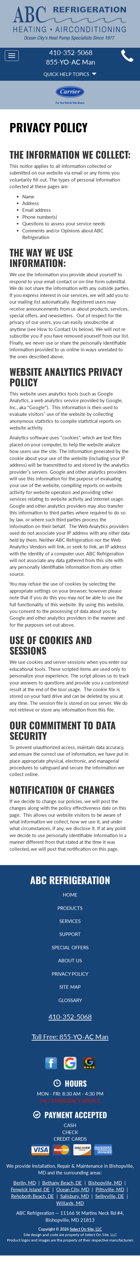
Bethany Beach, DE (62, 1183)
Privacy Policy (70, 974)
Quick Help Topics (70, 74)
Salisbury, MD (74, 1196)
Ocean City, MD (72, 1189)
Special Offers (70, 947)
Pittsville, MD (110, 1189)
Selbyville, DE (109, 1196)
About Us (70, 960)
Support (70, 934)
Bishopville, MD (105, 1183)
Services (70, 921)
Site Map (70, 987)
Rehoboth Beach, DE (32, 1196)
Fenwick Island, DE (30, 1189)
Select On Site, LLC (86, 1229)
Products (70, 908)
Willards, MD (70, 1203)
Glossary (70, 1000)
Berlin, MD (24, 1183)
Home (70, 894)
